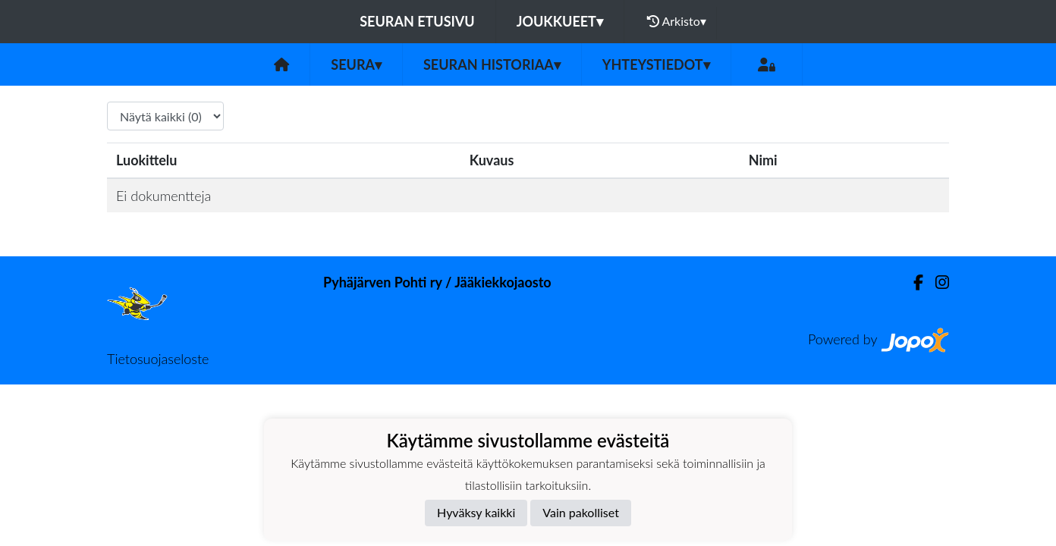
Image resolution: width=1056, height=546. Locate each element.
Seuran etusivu (417, 21)
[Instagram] (936, 282)
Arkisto (676, 21)
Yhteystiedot (656, 64)
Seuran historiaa (492, 64)
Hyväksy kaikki (476, 512)
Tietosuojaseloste (158, 358)
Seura (356, 64)
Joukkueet (560, 21)
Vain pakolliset (580, 512)
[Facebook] (912, 282)
